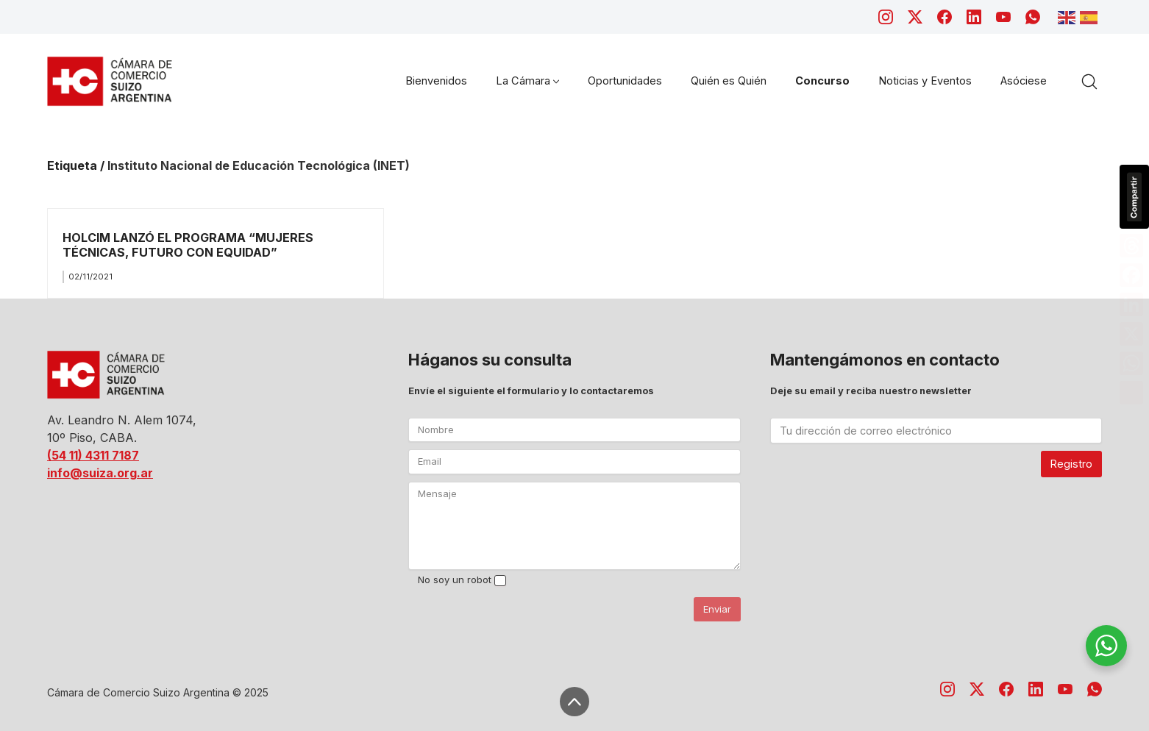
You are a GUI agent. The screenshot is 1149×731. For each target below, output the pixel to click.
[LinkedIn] (974, 17)
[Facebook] (944, 17)
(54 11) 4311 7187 (93, 455)
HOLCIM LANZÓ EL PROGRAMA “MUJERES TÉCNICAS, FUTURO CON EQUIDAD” (188, 244)
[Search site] (1089, 82)
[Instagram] (885, 17)
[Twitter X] (915, 17)
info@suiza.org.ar (100, 473)
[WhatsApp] (1032, 17)
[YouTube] (1003, 17)
